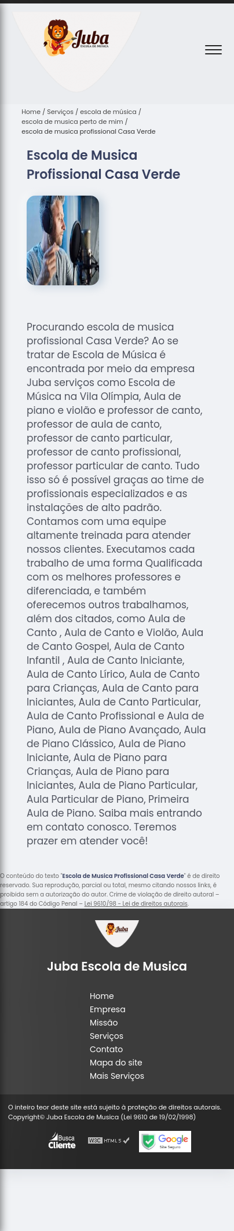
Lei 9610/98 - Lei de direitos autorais (136, 903)
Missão (104, 1022)
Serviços (106, 1036)
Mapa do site (116, 1062)
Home (102, 996)
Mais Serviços (117, 1076)
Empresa (108, 1009)
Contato (106, 1049)
